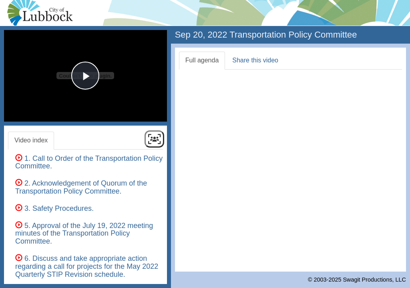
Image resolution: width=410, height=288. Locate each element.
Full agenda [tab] (202, 60)
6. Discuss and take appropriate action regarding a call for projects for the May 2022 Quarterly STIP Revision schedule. (86, 266)
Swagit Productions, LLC (374, 279)
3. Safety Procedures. (54, 208)
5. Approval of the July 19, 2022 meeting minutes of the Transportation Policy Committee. (84, 234)
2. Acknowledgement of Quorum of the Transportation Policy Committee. (81, 187)
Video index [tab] (31, 140)
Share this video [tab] (255, 60)
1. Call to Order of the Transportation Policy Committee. (89, 162)
